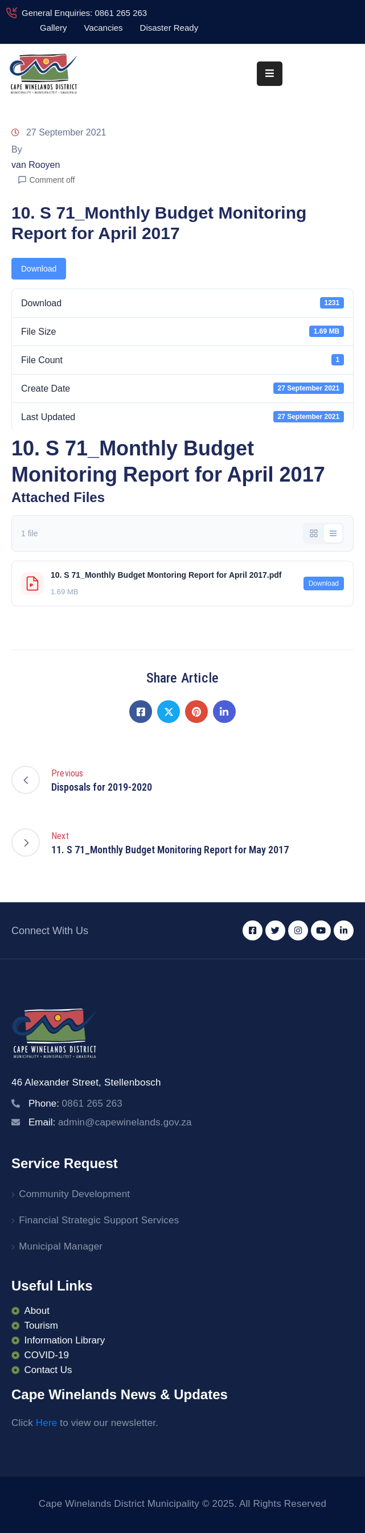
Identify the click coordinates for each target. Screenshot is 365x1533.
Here (47, 1422)
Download (38, 268)
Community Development (74, 1194)
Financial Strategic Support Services (99, 1220)
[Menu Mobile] (269, 73)
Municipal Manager (60, 1246)
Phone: (75, 1103)
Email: (110, 1122)
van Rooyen (35, 165)
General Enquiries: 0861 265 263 (84, 13)
